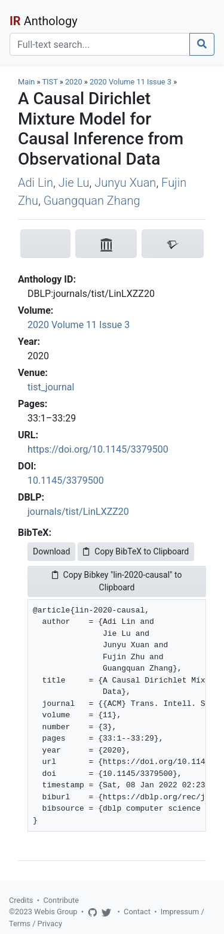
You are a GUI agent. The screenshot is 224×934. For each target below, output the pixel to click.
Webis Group (56, 911)
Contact (137, 911)
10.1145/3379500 (65, 480)
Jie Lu (74, 182)
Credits (21, 900)
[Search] (100, 44)
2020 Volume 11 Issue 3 (131, 81)
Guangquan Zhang (92, 200)
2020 (73, 81)
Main (26, 81)
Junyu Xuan (125, 182)
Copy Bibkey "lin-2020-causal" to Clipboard (117, 581)
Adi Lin (35, 182)
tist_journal (50, 387)
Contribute (61, 900)
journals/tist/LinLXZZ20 (78, 511)
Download (51, 551)
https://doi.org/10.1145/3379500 (97, 449)
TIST (49, 81)
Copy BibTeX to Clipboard (136, 551)
